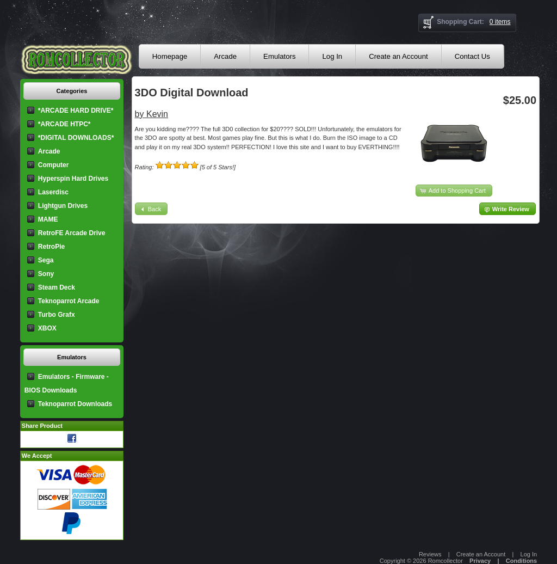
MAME (48, 219)
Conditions (521, 560)
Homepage (170, 56)
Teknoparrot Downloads (75, 404)
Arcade (225, 56)
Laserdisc (53, 192)
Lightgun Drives (63, 206)
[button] (454, 191)
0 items (500, 22)
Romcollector (445, 560)
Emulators (279, 56)
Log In (332, 56)
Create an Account (398, 56)
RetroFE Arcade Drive (72, 233)
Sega (46, 260)
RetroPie (51, 246)
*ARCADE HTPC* (64, 124)
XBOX (47, 328)
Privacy (480, 560)
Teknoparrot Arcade (69, 301)
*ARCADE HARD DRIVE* (76, 110)
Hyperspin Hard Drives (73, 178)
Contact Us (472, 56)
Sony (46, 274)
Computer (53, 165)
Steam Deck (56, 287)
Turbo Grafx (56, 314)
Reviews (430, 554)
